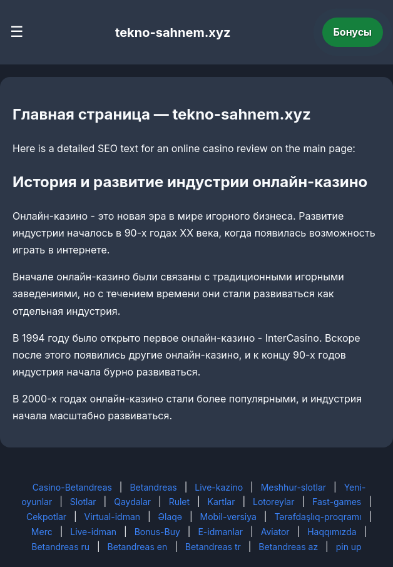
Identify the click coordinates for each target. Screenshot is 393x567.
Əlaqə (170, 516)
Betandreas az (288, 546)
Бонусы (353, 32)
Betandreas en (138, 546)
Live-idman (93, 531)
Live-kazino (219, 487)
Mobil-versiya (228, 516)
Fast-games (336, 501)
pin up (349, 546)
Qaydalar (132, 501)
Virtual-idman (112, 516)
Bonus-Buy (157, 531)
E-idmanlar (220, 531)
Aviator (275, 531)
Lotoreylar (274, 501)
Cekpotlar (46, 516)
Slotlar (83, 501)
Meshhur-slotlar (293, 487)
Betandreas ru (60, 546)
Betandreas (153, 487)
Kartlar (221, 501)
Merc (42, 531)
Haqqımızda (331, 531)
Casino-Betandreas (72, 487)
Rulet (179, 501)
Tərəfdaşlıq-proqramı (317, 516)
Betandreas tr (213, 546)
